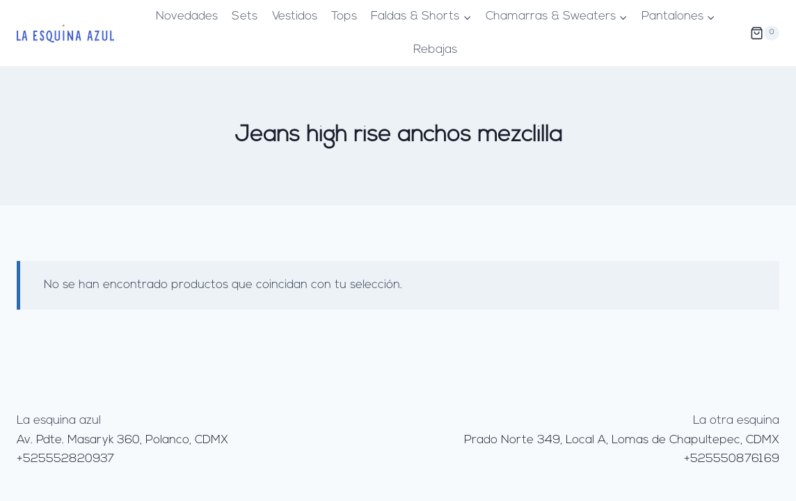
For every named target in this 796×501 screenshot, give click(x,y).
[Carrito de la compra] (764, 33)
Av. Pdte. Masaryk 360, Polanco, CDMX (122, 440)
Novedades (187, 16)
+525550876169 (731, 459)
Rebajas (435, 50)
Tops (344, 16)
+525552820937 (65, 459)
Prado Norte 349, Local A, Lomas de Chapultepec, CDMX (621, 440)
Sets (244, 16)
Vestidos (294, 16)
